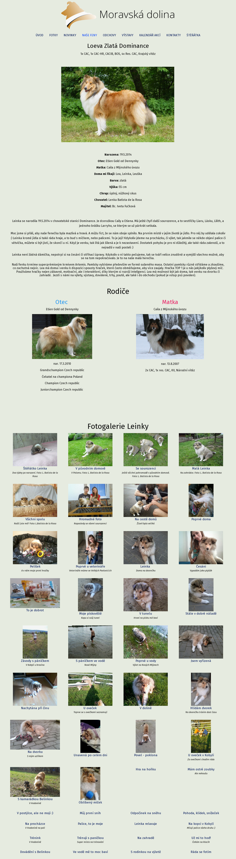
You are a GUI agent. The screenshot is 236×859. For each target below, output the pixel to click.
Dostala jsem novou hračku (201, 780)
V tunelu (146, 597)
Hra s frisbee (90, 809)
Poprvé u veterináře (90, 549)
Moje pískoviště (90, 597)
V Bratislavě (145, 837)
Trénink (35, 742)
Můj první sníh (90, 717)
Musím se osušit (145, 809)
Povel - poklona (145, 689)
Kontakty (173, 35)
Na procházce (35, 728)
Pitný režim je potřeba (201, 809)
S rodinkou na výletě (146, 756)
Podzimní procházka (201, 851)
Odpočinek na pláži (35, 823)
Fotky (53, 35)
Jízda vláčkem (35, 767)
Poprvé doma (201, 502)
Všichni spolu (35, 502)
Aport (146, 851)
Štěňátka (193, 35)
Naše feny (89, 35)
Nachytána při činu (35, 675)
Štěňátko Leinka (35, 451)
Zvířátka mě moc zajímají (201, 767)
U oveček (90, 675)
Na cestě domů (146, 502)
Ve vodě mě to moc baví (90, 756)
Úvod (39, 35)
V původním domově (90, 451)
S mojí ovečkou (35, 795)
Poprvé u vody (146, 644)
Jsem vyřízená (201, 644)
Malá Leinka (201, 451)
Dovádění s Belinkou (35, 756)
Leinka (146, 549)
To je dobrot (35, 595)
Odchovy (109, 35)
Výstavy (127, 35)
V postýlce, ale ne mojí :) (35, 717)
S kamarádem (35, 837)
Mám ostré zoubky (201, 703)
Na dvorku (35, 689)
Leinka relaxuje (145, 728)
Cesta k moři (35, 809)
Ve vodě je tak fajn (35, 780)
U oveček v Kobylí (201, 689)
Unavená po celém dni (90, 689)
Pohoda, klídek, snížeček (201, 717)
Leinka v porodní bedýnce (90, 851)
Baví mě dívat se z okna (90, 767)
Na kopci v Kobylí (201, 728)
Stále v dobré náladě (200, 597)
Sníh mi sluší (35, 851)
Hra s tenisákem (90, 837)
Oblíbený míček (90, 703)
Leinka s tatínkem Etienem (146, 823)
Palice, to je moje (90, 728)
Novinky (70, 35)
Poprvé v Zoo (145, 767)
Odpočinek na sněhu (146, 717)
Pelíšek (35, 549)
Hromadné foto (90, 502)
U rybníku (90, 780)
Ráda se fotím (201, 756)
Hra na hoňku (146, 703)
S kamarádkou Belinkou (35, 703)
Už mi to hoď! (201, 742)
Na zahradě (145, 742)
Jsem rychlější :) (145, 780)
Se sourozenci (146, 451)
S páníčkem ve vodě (90, 644)
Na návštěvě (201, 795)
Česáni (201, 549)
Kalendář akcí (149, 35)
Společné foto (90, 795)
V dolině (146, 675)
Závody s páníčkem (35, 644)
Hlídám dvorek (201, 675)
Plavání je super (90, 823)
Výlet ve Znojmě (201, 837)
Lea (145, 795)
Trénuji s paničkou (90, 742)
